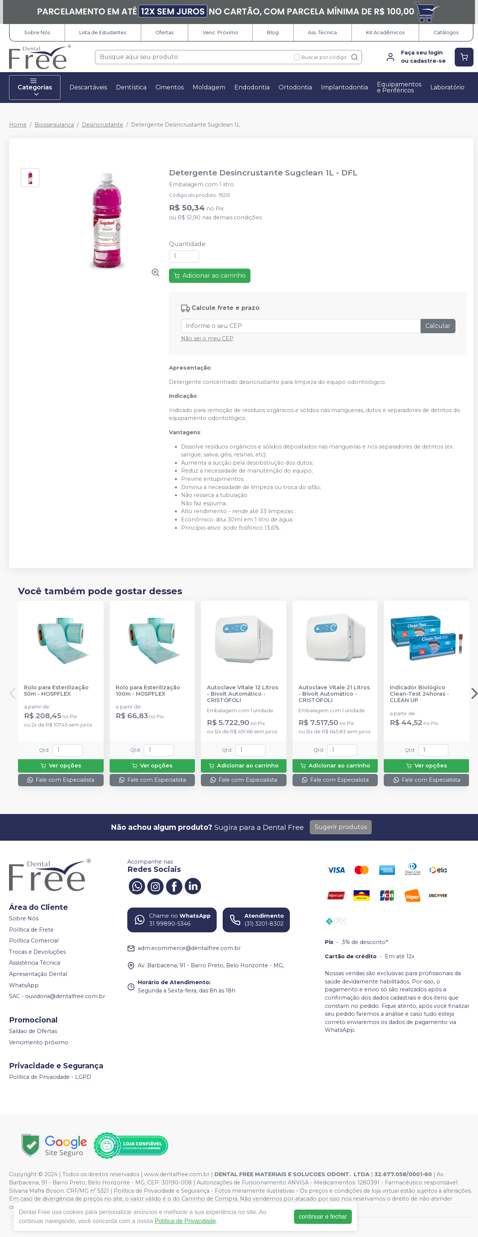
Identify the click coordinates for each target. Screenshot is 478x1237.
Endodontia (252, 87)
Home (18, 124)
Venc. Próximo (220, 32)
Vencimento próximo (38, 1042)
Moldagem (209, 87)
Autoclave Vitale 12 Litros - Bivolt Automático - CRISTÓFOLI (242, 694)
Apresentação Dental (38, 974)
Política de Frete (31, 929)
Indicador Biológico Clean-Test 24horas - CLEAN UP (419, 694)
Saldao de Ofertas (33, 1031)
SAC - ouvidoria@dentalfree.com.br (57, 996)
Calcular (438, 325)
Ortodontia (295, 87)
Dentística (131, 87)
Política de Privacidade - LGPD (50, 1077)
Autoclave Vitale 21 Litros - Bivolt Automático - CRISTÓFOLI (334, 694)
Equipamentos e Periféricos (399, 87)
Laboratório (447, 87)
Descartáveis (88, 87)
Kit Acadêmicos (385, 32)
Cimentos (169, 87)
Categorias (35, 87)
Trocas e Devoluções (37, 952)
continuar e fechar (323, 1216)
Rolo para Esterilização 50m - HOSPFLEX (56, 690)
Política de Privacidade (185, 1221)
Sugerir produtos (341, 827)
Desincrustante (102, 124)
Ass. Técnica (322, 32)
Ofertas (164, 32)
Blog (273, 32)
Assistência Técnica (34, 963)
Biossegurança (54, 124)
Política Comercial (34, 940)
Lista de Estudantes (102, 32)
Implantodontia (344, 87)
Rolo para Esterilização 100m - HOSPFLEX (148, 690)
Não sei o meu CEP (207, 338)
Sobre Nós (37, 32)
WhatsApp (24, 985)
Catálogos (446, 32)
